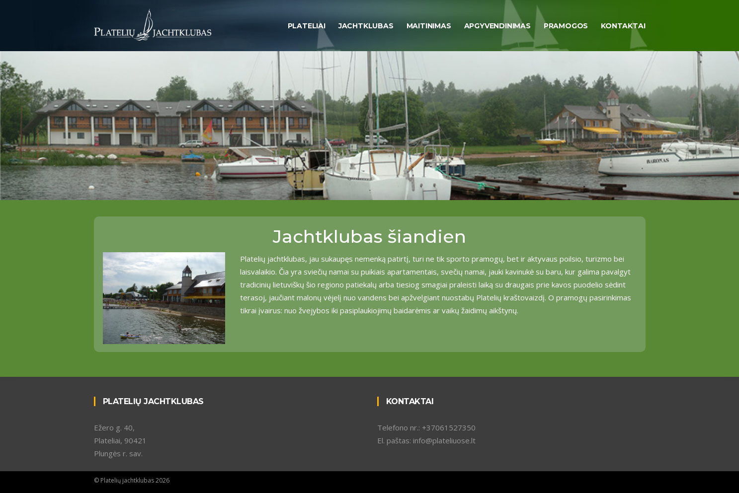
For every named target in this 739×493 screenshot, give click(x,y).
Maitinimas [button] (429, 25)
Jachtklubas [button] (366, 25)
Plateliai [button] (307, 25)
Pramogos (566, 25)
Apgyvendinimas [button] (497, 25)
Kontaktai (623, 25)
